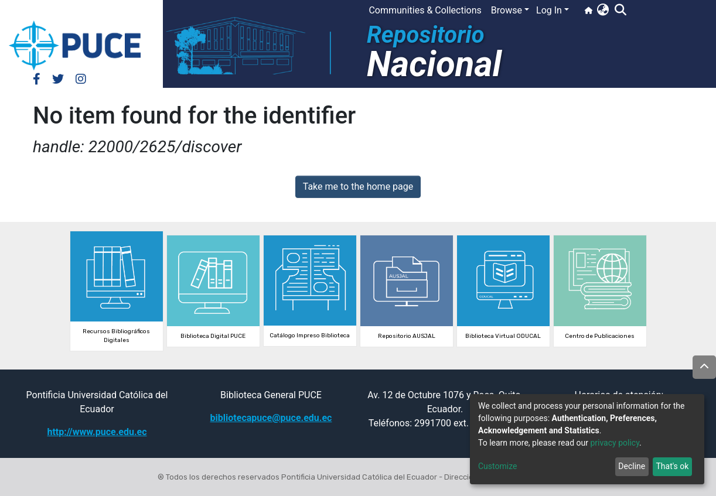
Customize (497, 466)
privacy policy (614, 442)
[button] (602, 11)
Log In (549, 10)
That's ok (672, 466)
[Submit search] (620, 10)
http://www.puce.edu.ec (96, 431)
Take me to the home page (358, 186)
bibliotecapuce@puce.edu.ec (271, 417)
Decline (631, 466)
